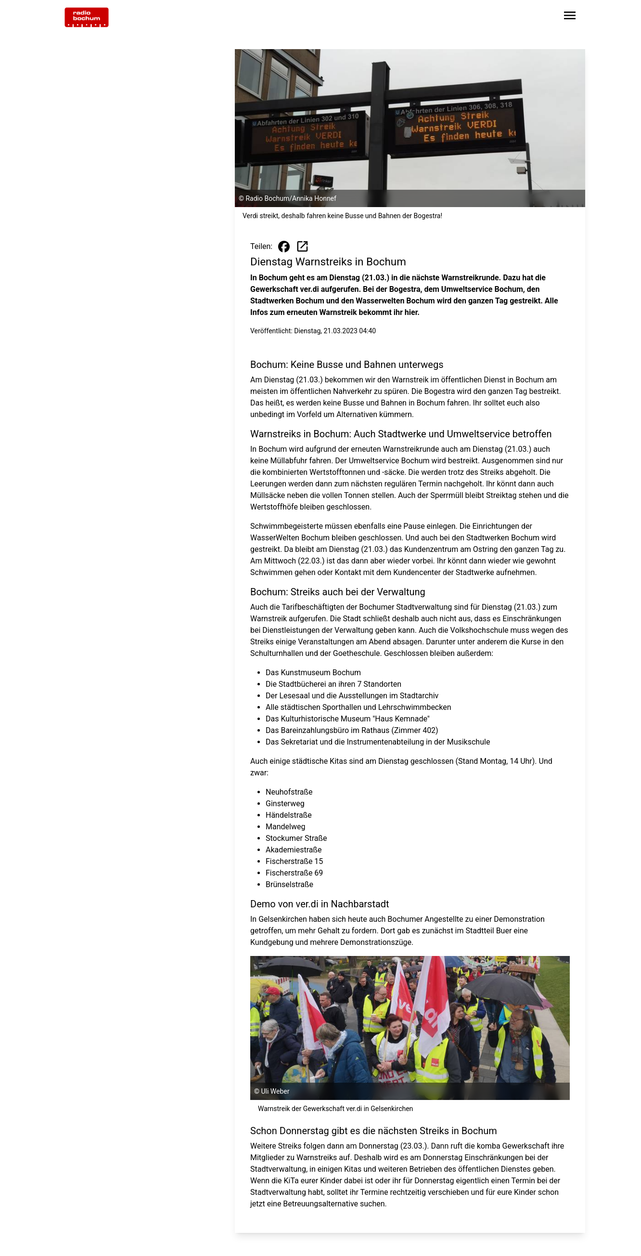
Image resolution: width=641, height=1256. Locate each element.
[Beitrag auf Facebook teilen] (284, 246)
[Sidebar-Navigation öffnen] (569, 17)
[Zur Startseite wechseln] (87, 17)
